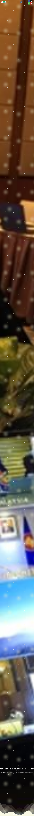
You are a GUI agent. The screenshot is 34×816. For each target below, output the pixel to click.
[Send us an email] (31, 1)
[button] (21, 2)
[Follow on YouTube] (31, 3)
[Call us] (29, 3)
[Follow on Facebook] (29, 1)
